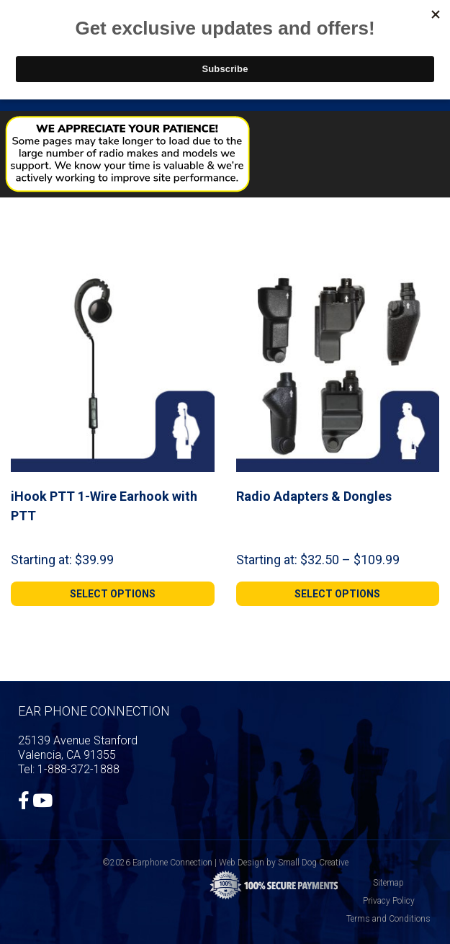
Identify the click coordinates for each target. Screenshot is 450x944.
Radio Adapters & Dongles (314, 496)
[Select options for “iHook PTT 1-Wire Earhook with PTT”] (113, 594)
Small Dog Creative (313, 863)
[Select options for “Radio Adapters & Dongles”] (338, 594)
